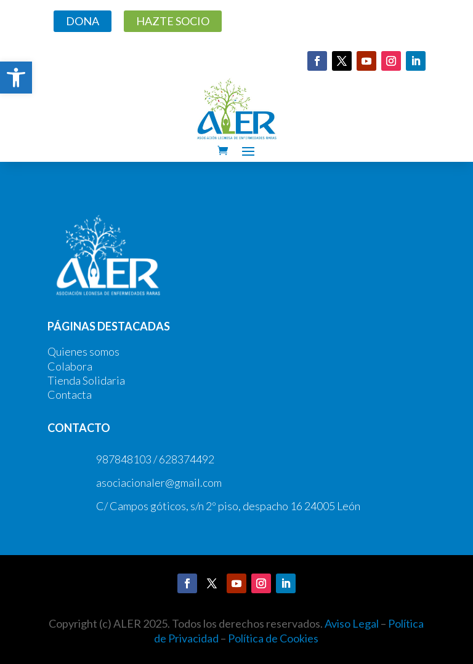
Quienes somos (83, 351)
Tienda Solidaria (86, 380)
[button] (16, 78)
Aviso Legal (352, 623)
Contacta (69, 394)
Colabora (69, 366)
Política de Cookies (273, 638)
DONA (82, 21)
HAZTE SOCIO (172, 21)
